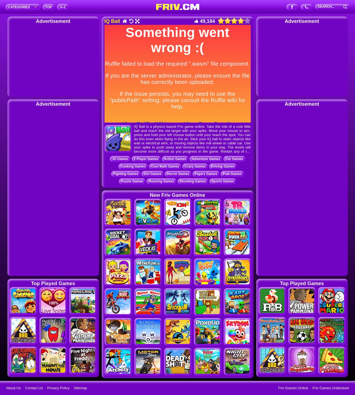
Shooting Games (193, 181)
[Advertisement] (53, 59)
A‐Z (63, 7)
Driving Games (223, 166)
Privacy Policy (58, 388)
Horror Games (178, 174)
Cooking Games (133, 166)
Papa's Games (206, 174)
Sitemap (80, 388)
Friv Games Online (293, 388)
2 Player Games (146, 159)
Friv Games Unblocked (331, 388)
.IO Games (120, 159)
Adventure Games (206, 159)
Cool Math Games (165, 166)
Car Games (234, 159)
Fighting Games (125, 174)
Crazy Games (195, 166)
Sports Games (223, 181)
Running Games (161, 181)
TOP (48, 7)
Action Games (175, 159)
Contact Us (34, 388)
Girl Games (152, 174)
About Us (13, 388)
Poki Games (232, 174)
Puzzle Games (132, 181)
